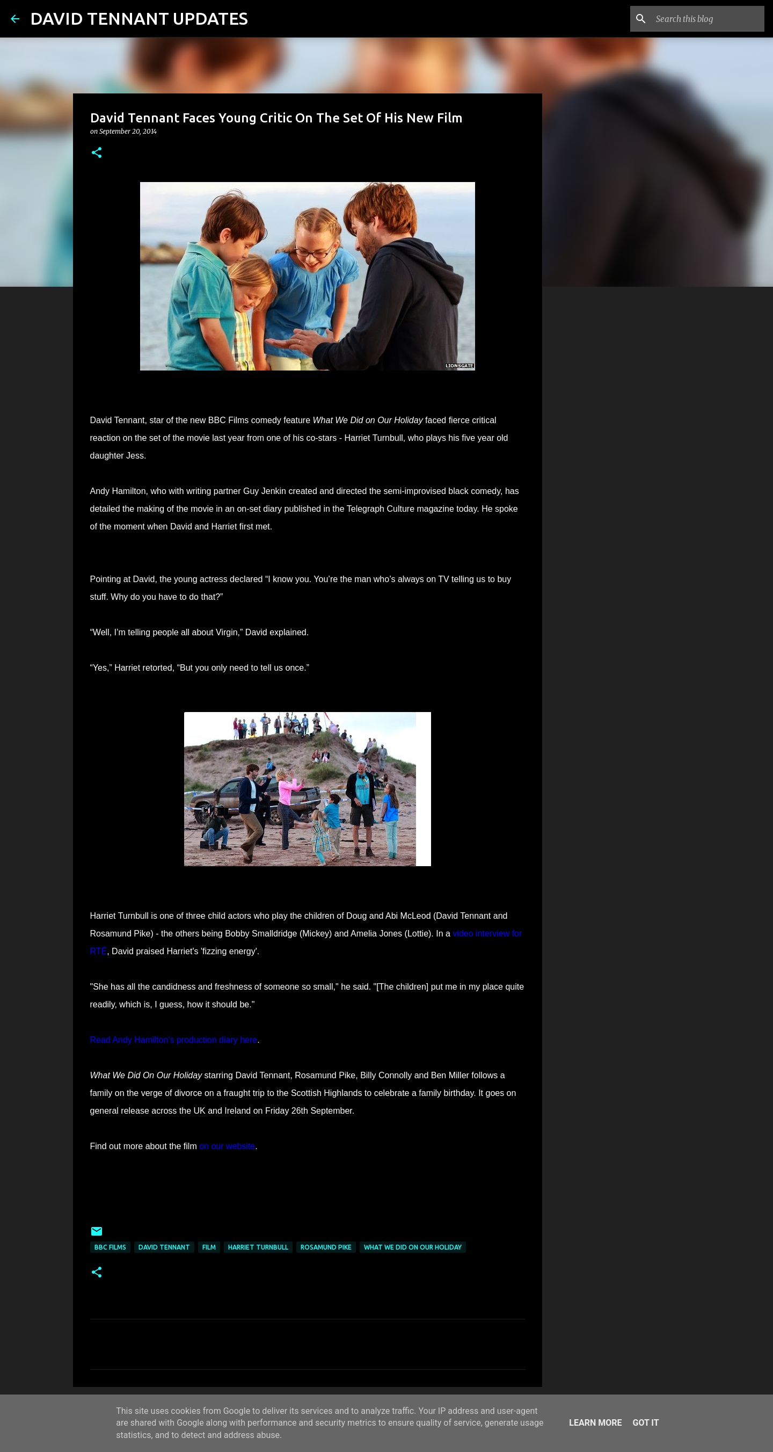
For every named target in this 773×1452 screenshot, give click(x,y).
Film (209, 1247)
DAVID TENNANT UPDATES (139, 18)
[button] (96, 153)
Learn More (595, 1423)
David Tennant (164, 1247)
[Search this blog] (708, 19)
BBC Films (110, 1247)
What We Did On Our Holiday (413, 1247)
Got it (645, 1423)
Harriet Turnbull (258, 1247)
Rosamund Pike (326, 1247)
